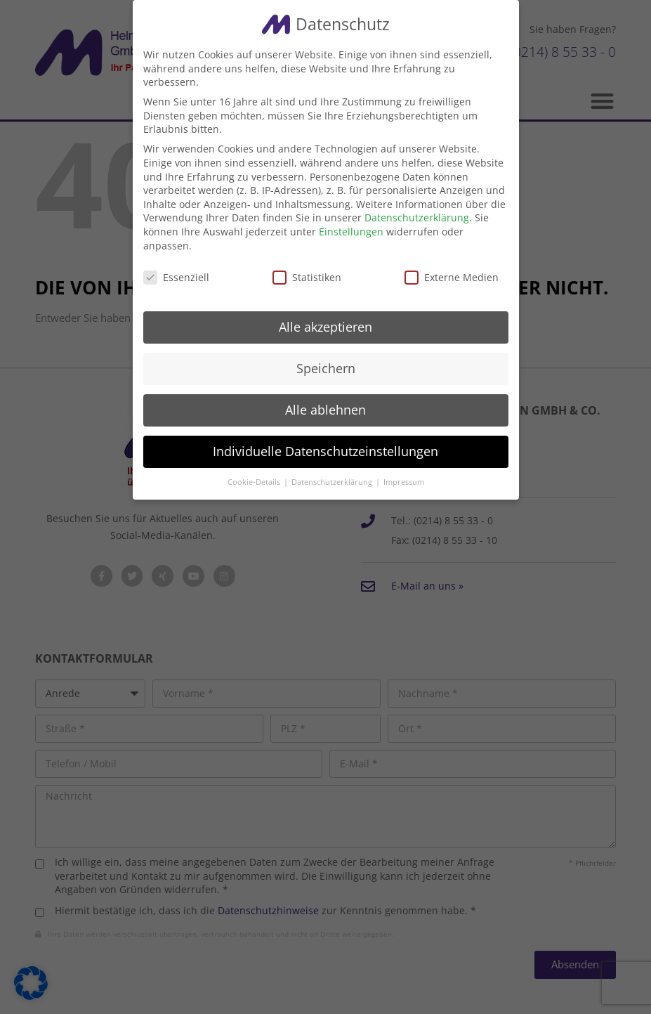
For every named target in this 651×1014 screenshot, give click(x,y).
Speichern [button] (325, 368)
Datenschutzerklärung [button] (332, 482)
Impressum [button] (403, 482)
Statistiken (306, 277)
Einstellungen (351, 231)
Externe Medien (452, 277)
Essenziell (176, 277)
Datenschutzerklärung (416, 217)
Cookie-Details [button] (255, 482)
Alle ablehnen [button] (325, 409)
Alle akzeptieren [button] (325, 326)
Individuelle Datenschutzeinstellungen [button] (325, 451)
